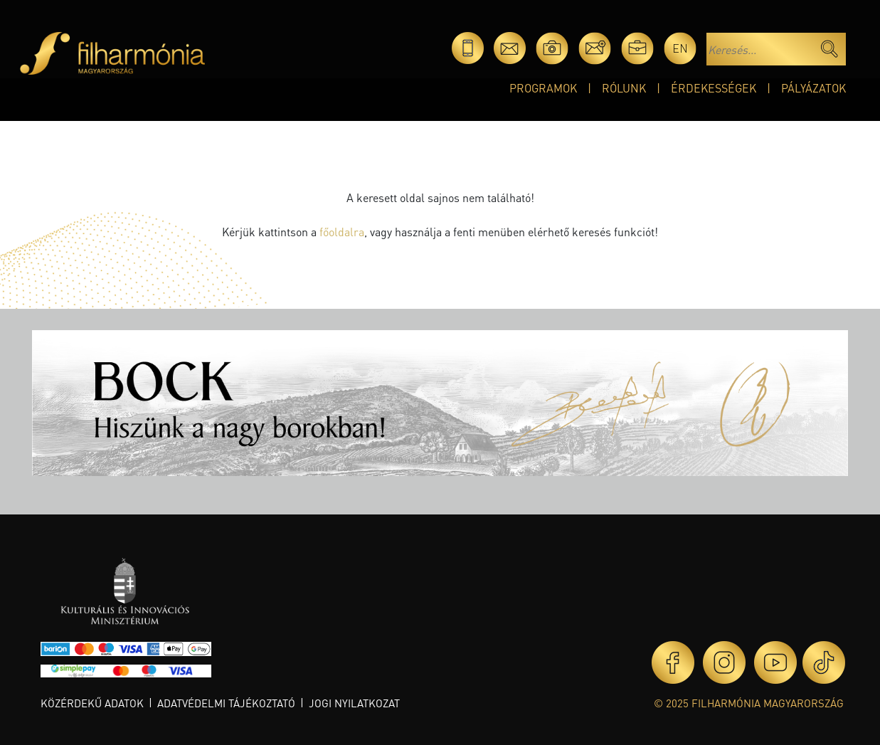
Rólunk (624, 87)
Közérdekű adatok (92, 703)
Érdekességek (713, 87)
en (680, 48)
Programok (543, 87)
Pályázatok (813, 87)
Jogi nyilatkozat (354, 703)
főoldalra (341, 231)
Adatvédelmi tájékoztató (226, 703)
